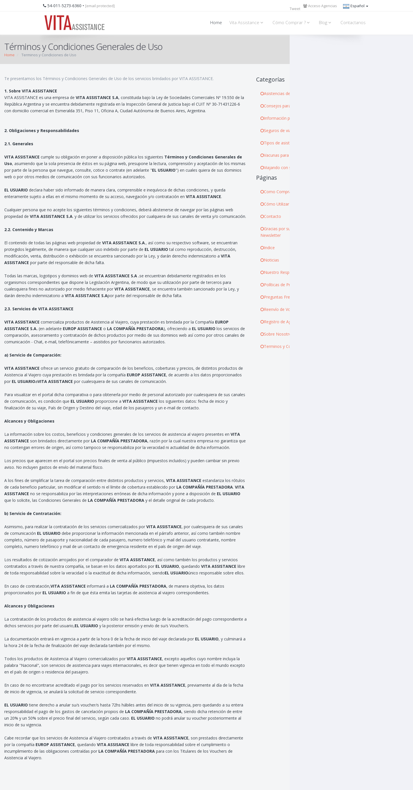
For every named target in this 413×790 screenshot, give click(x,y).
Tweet (295, 8)
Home (216, 23)
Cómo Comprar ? (291, 23)
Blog (326, 23)
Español (355, 6)
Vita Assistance (247, 23)
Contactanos (353, 23)
